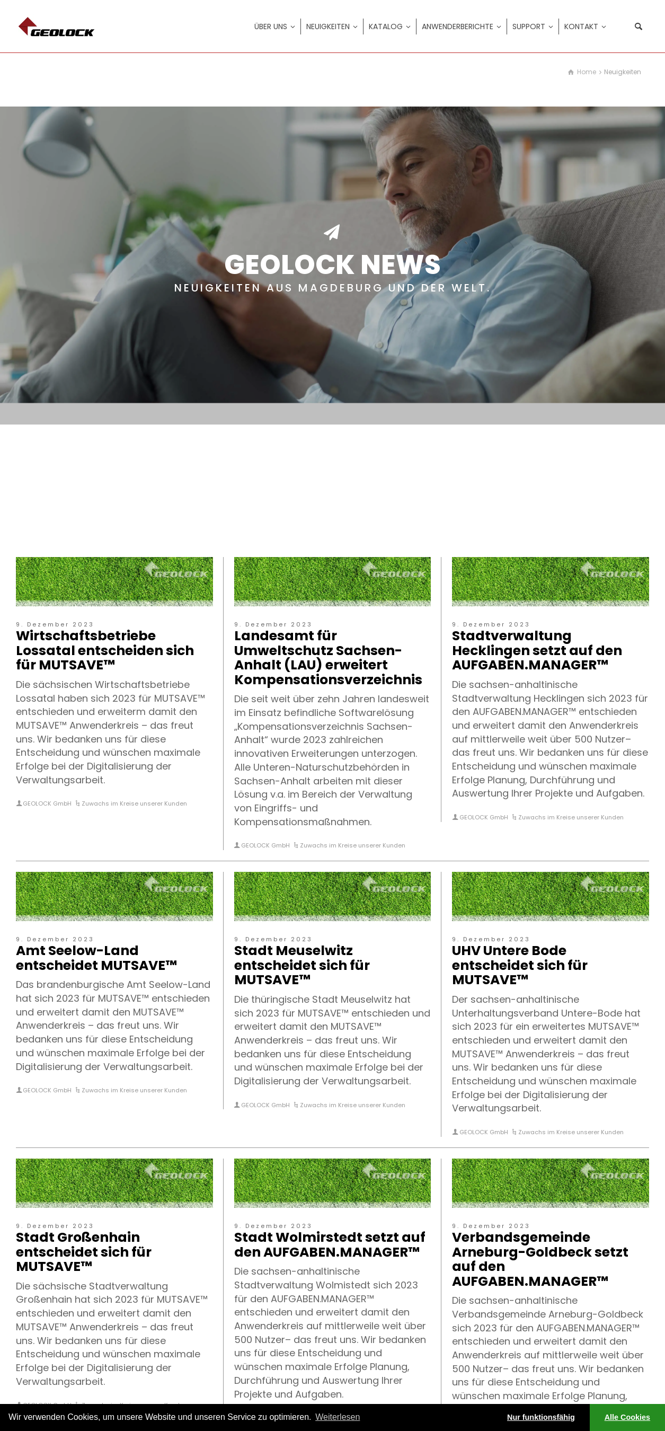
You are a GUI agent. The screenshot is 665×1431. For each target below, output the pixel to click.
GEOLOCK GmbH (47, 803)
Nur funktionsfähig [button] (541, 1417)
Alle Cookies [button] (627, 1417)
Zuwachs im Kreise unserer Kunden (134, 803)
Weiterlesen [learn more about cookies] (337, 1416)
